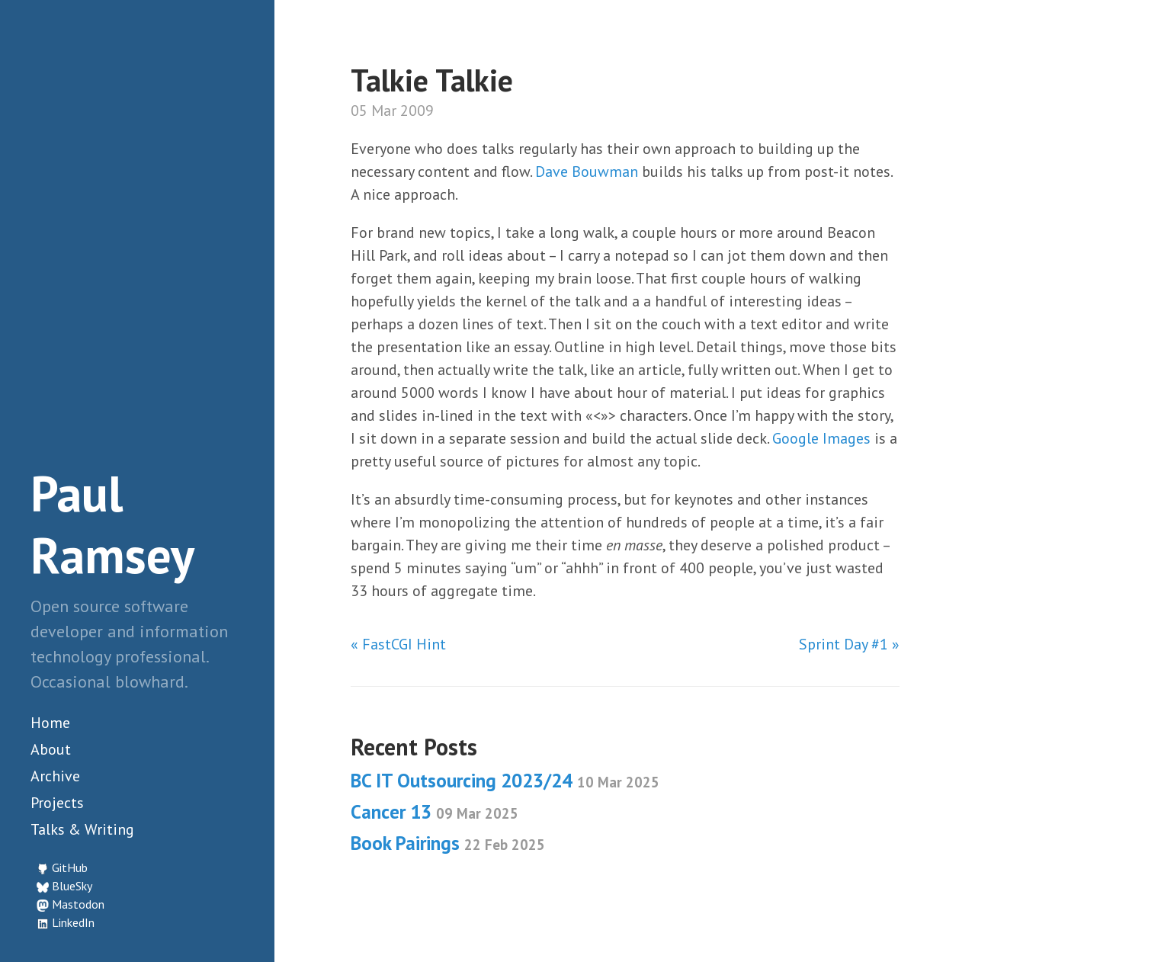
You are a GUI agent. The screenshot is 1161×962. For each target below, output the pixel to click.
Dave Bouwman (586, 171)
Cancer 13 (434, 812)
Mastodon (78, 904)
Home (50, 723)
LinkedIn (73, 922)
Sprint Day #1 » (849, 644)
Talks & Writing (82, 829)
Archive (55, 776)
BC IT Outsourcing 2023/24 (505, 780)
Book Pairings (448, 843)
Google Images (821, 438)
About (50, 749)
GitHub (70, 867)
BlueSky (72, 885)
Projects (57, 803)
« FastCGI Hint (398, 644)
